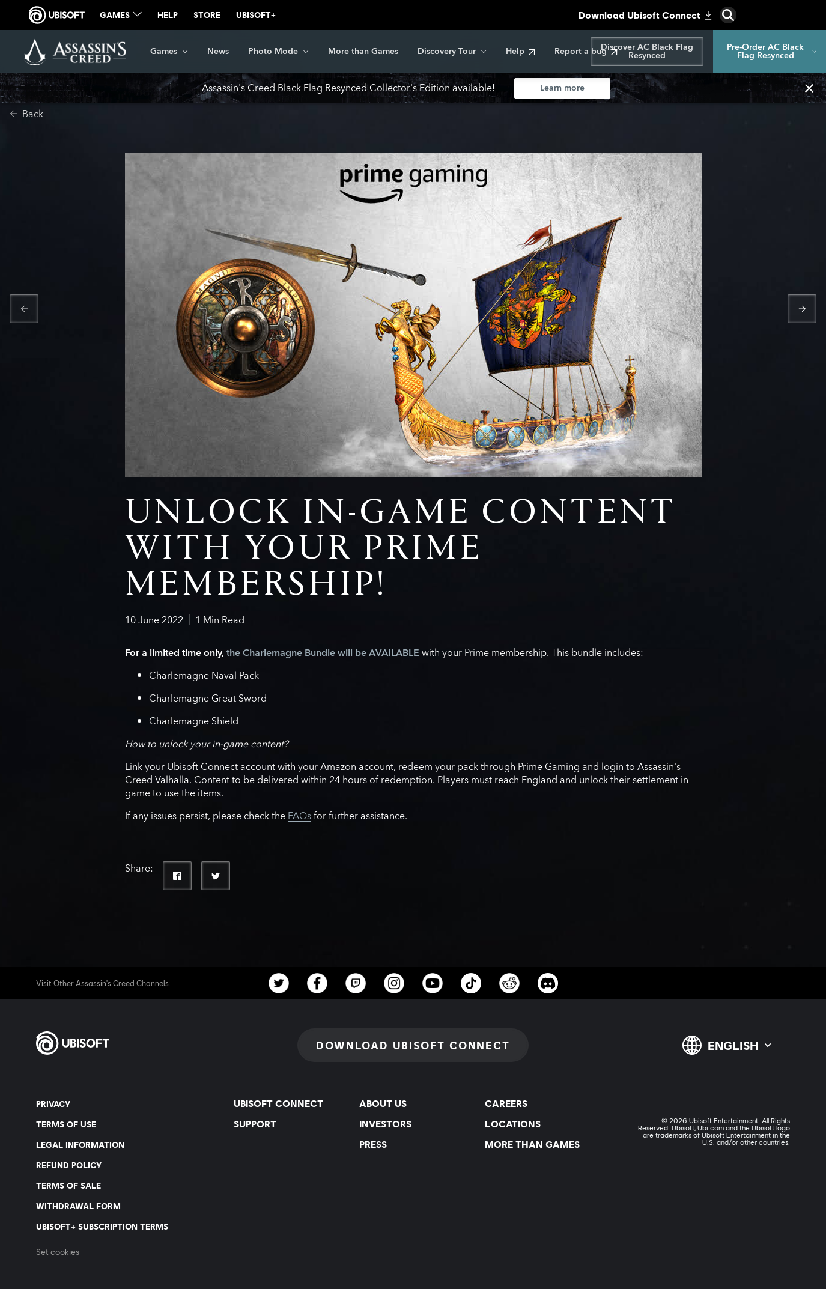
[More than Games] (363, 51)
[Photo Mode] (278, 51)
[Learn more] (562, 88)
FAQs (299, 816)
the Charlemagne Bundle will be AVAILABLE (322, 652)
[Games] (169, 51)
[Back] (26, 114)
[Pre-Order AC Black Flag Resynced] (769, 51)
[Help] (520, 51)
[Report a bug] (586, 51)
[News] (218, 51)
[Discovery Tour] (452, 51)
